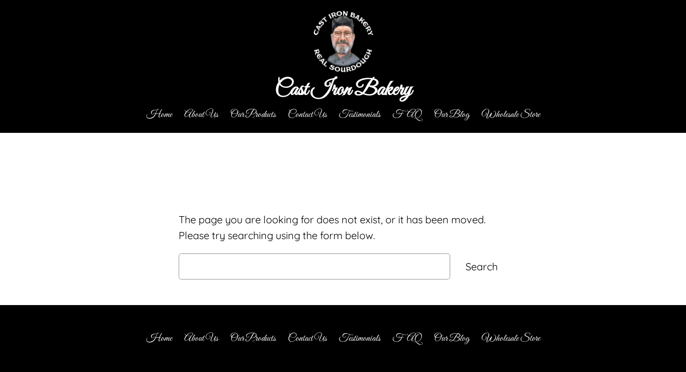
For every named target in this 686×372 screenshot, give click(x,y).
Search (481, 266)
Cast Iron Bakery (343, 90)
